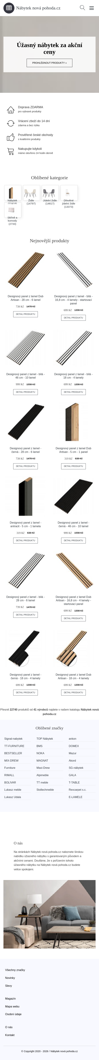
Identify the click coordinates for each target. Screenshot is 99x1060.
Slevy (8, 985)
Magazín (10, 998)
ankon (72, 738)
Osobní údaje (13, 1014)
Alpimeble (43, 775)
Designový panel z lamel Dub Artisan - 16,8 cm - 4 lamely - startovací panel (73, 600)
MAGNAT (42, 760)
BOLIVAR (10, 782)
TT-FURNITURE (14, 746)
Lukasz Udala (12, 797)
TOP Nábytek (45, 738)
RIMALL (9, 775)
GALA (72, 775)
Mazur (72, 753)
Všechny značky (15, 970)
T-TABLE (74, 782)
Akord (72, 760)
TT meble (42, 782)
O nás (9, 1027)
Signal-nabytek (13, 738)
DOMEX (74, 746)
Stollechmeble (45, 789)
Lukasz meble (12, 789)
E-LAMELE (75, 797)
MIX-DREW (11, 760)
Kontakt (9, 1035)
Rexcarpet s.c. (77, 789)
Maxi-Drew (43, 767)
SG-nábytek (76, 767)
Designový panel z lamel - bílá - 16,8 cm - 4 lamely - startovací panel (73, 300)
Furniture (9, 767)
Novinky (10, 977)
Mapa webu (12, 1006)
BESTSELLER (13, 753)
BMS (40, 746)
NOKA (40, 753)
